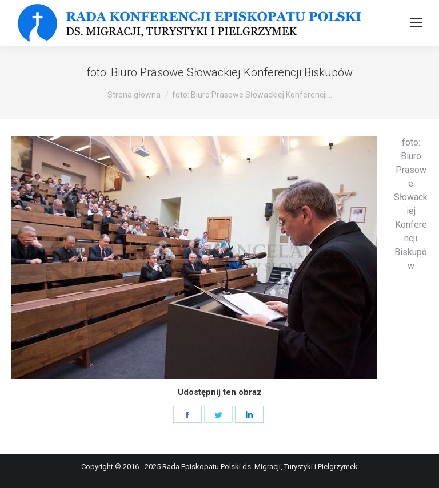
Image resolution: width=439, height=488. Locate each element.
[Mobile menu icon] (416, 22)
